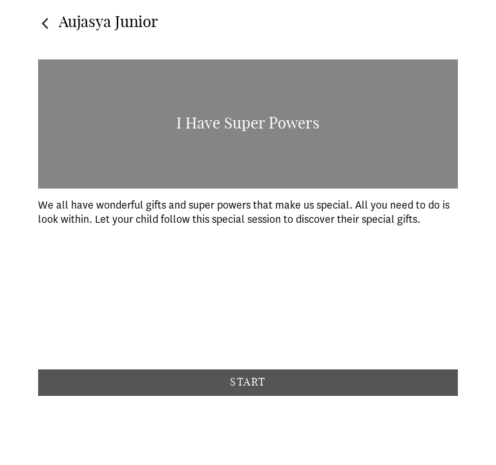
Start (248, 382)
